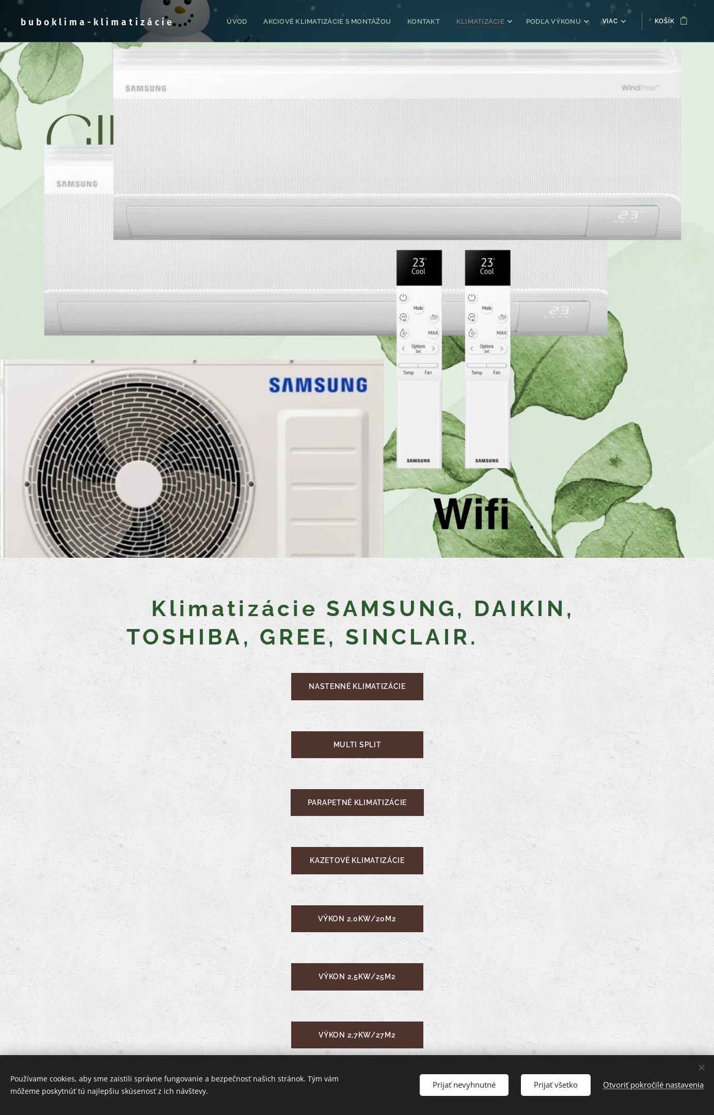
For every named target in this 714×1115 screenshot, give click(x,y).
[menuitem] (251, 21)
